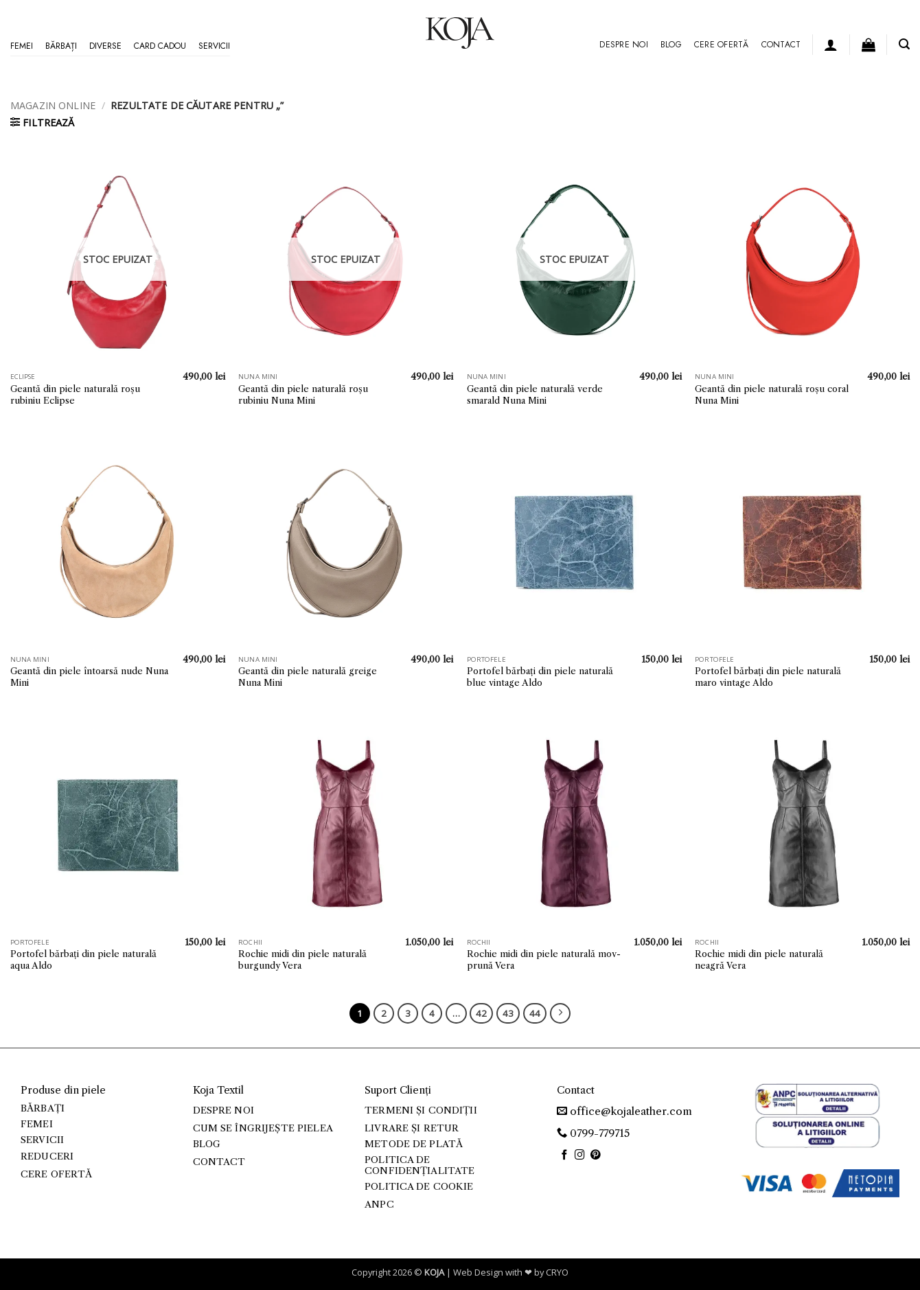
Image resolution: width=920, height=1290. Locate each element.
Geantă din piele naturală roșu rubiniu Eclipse (75, 394)
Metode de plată (414, 1144)
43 (508, 1013)
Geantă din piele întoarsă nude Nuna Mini (89, 676)
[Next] (560, 1013)
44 (534, 1013)
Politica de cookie (419, 1187)
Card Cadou (160, 46)
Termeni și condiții (421, 1110)
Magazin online (52, 105)
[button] (831, 45)
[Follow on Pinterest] (595, 1155)
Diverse (105, 46)
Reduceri (47, 1156)
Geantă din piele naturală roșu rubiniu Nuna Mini (303, 394)
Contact (781, 44)
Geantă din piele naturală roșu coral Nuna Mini (772, 394)
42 (481, 1013)
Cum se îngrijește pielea (263, 1128)
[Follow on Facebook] (565, 1155)
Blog (671, 44)
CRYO (557, 1272)
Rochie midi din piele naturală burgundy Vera (302, 959)
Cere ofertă (721, 44)
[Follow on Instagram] (580, 1155)
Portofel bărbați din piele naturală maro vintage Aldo (768, 676)
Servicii (214, 46)
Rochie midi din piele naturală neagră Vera (759, 959)
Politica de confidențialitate (419, 1165)
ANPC (379, 1204)
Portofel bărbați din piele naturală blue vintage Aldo (540, 676)
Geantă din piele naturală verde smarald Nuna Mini (535, 394)
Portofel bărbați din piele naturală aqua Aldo (83, 959)
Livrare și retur (412, 1128)
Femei (21, 46)
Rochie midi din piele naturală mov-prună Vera (544, 959)
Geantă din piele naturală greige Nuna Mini (307, 676)
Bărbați (61, 46)
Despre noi (623, 44)
